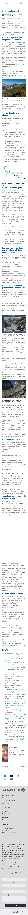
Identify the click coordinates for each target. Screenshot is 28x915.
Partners (4, 820)
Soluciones (5, 811)
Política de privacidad (8, 832)
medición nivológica (9, 568)
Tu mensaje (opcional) (8, 895)
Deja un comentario (7, 14)
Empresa (5, 817)
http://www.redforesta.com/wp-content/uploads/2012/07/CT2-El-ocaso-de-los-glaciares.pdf (14, 691)
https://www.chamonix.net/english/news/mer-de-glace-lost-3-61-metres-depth (15, 727)
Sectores (5, 815)
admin (17, 14)
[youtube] (16, 873)
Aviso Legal (5, 830)
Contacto (5, 824)
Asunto (4, 889)
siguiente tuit (7, 469)
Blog (3, 822)
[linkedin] (20, 873)
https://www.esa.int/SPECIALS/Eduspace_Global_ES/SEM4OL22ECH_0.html (15, 669)
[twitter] (12, 873)
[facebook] (8, 873)
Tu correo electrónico (8, 883)
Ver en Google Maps (8, 828)
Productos (5, 813)
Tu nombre (5, 877)
